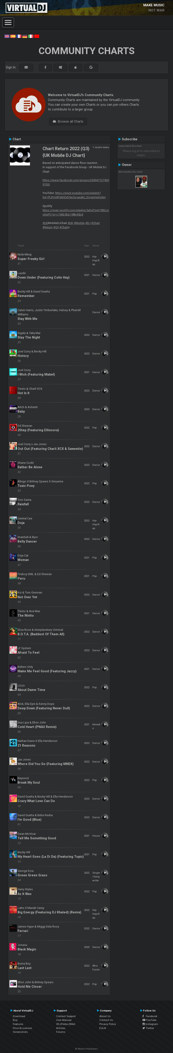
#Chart (95, 223)
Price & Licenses (22, 1028)
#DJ (88, 223)
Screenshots (20, 1031)
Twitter (148, 1028)
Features (18, 1024)
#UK (45, 223)
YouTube (149, 1020)
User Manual (63, 1020)
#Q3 (56, 227)
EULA (102, 1028)
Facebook (150, 1016)
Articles (60, 1028)
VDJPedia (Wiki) (65, 1024)
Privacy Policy (107, 1024)
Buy (15, 1020)
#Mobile (79, 223)
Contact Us (106, 1020)
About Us (105, 1016)
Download (19, 1016)
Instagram (150, 1024)
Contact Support (66, 1016)
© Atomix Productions (86, 1048)
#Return (48, 227)
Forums (60, 1031)
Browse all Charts (68, 121)
